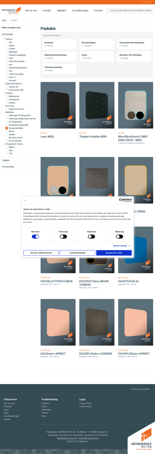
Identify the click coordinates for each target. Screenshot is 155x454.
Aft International (15, 141)
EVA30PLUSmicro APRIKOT (134, 353)
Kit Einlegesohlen (15, 122)
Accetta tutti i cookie (114, 253)
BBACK (11, 147)
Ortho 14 (12, 77)
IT (150, 2)
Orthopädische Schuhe (14, 144)
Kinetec (45, 413)
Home (4, 20)
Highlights (61, 10)
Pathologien (8, 167)
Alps (44, 416)
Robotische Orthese (16, 109)
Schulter (12, 49)
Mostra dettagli (120, 246)
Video (6, 413)
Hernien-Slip (13, 87)
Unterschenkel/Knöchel (18, 68)
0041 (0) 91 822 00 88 (73, 435)
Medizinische (14, 96)
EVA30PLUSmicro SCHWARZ (95, 353)
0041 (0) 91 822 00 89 (97, 435)
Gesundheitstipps (80, 10)
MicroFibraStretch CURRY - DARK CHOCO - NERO (133, 138)
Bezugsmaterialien (16, 128)
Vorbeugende (14, 99)
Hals (10, 42)
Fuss (10, 71)
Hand (11, 58)
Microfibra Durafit (16, 137)
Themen (5, 160)
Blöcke (11, 131)
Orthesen (8, 39)
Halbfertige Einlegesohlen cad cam (22, 118)
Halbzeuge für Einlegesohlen (20, 115)
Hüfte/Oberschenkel (17, 61)
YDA (10, 153)
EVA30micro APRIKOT (53, 353)
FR (147, 2)
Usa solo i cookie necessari (41, 253)
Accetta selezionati (77, 253)
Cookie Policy (85, 406)
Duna (11, 150)
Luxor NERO (47, 136)
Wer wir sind (31, 10)
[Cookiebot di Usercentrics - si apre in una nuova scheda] (121, 200)
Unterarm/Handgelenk (17, 55)
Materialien (9, 112)
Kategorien (7, 34)
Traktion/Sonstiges (16, 74)
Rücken (12, 45)
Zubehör (12, 134)
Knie (10, 64)
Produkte (47, 10)
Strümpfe (9, 93)
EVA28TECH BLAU (128, 281)
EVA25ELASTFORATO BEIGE (57, 281)
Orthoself (12, 80)
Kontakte (98, 10)
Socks (44, 406)
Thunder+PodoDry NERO (93, 136)
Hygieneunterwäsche (13, 83)
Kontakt (7, 419)
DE (144, 2)
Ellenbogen (13, 52)
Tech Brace (9, 106)
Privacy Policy (85, 403)
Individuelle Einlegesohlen (19, 125)
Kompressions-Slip (16, 90)
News (6, 410)
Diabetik (12, 103)
